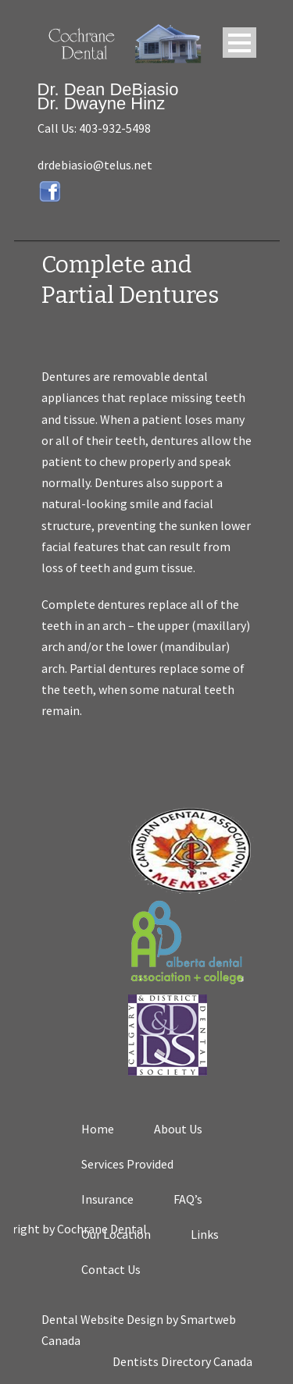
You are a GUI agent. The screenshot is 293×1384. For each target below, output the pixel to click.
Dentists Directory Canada (182, 1361)
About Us (178, 1129)
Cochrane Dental (131, 1228)
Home (97, 1129)
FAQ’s (187, 1199)
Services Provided (127, 1164)
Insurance (107, 1199)
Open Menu (239, 42)
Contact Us (111, 1269)
